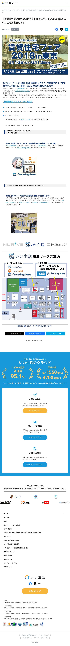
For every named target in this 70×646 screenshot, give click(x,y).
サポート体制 (8, 529)
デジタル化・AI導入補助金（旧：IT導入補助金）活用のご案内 (22, 533)
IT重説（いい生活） (24, 202)
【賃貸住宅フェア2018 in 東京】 (18, 101)
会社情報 (26, 638)
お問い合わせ (8, 555)
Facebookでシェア (35, 333)
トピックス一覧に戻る (35, 340)
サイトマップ (44, 635)
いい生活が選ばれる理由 (11, 540)
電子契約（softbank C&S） (41, 202)
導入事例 (6, 517)
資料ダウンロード (9, 551)
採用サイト (7, 567)
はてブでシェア (55, 333)
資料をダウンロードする (34, 464)
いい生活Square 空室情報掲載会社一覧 (16, 548)
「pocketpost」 (21, 89)
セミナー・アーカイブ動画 (12, 525)
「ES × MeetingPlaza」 (22, 91)
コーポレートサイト (10, 563)
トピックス (7, 536)
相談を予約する (34, 437)
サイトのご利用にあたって (29, 635)
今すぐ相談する (34, 410)
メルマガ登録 (8, 559)
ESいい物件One (11, 145)
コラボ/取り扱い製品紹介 (11, 544)
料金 (5, 521)
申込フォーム (25, 119)
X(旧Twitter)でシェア (14, 333)
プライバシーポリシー (40, 638)
